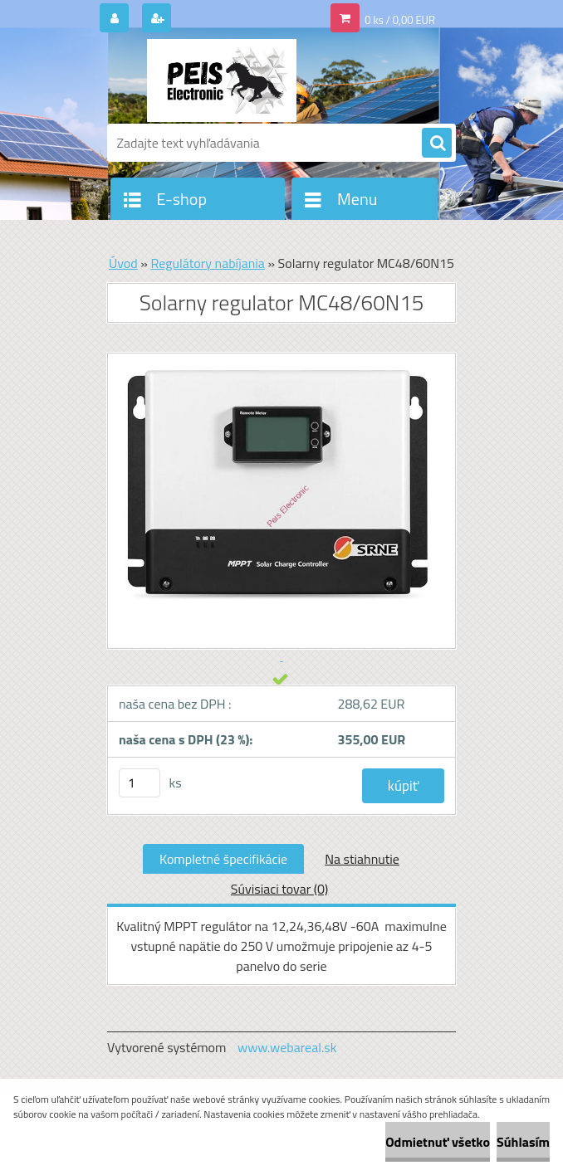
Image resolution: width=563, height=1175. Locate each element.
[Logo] (221, 80)
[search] (437, 143)
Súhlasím (523, 1142)
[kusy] (139, 782)
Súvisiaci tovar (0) (279, 889)
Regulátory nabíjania (207, 263)
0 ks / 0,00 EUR (400, 20)
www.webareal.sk (287, 1047)
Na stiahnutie (362, 859)
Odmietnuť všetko (437, 1142)
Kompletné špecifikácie (223, 859)
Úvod (123, 263)
